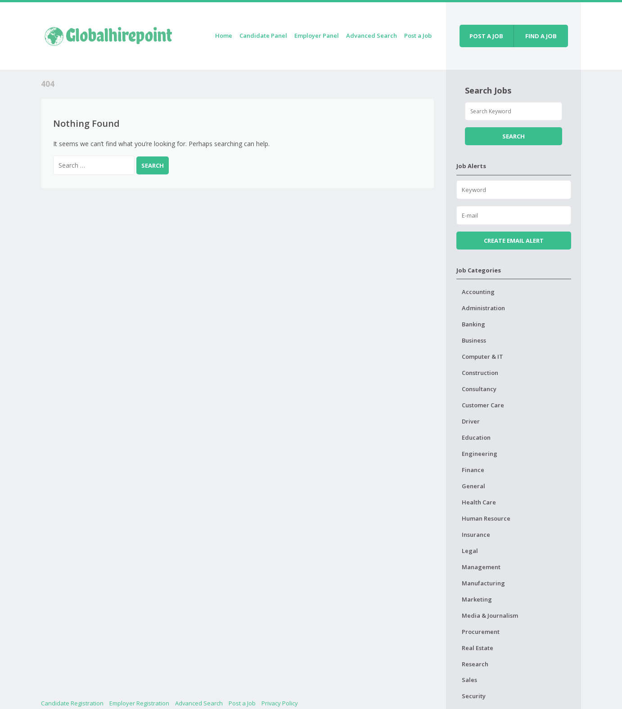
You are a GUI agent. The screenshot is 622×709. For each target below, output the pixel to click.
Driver (471, 421)
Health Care (479, 502)
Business (474, 340)
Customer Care (483, 405)
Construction (480, 373)
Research (475, 664)
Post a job (486, 36)
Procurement (481, 632)
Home (223, 35)
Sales (469, 680)
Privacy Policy (279, 703)
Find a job (541, 36)
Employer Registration (139, 703)
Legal (470, 551)
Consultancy (479, 389)
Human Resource (486, 518)
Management (481, 567)
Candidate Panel (263, 35)
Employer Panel (316, 35)
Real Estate (477, 648)
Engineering (479, 454)
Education (476, 437)
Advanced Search (371, 35)
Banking (473, 324)
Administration (483, 308)
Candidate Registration (72, 703)
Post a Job (418, 35)
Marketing (477, 599)
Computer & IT (482, 356)
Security (474, 696)
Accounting (478, 292)
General (473, 486)
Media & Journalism (490, 615)
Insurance (476, 535)
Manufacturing (483, 583)
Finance (473, 470)
